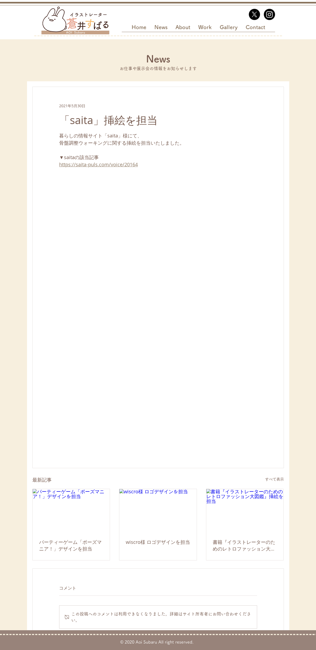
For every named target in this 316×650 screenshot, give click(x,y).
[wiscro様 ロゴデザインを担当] (158, 510)
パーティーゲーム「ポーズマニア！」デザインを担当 (70, 545)
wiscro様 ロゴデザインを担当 (158, 542)
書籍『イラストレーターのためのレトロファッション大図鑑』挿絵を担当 (244, 545)
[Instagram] (269, 14)
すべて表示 (274, 479)
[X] (254, 14)
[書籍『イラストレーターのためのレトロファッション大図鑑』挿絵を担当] (245, 510)
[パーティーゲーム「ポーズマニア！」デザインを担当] (71, 510)
